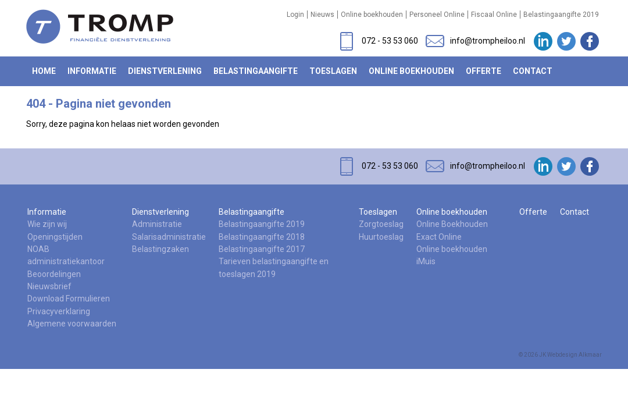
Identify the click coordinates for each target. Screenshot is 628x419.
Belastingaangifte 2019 (561, 14)
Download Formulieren (68, 298)
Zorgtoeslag (381, 224)
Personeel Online (437, 14)
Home (44, 71)
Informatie (91, 71)
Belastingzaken (160, 249)
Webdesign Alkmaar (574, 354)
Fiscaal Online (494, 14)
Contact (532, 71)
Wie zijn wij (47, 224)
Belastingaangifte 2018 (262, 237)
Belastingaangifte (255, 71)
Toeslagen (333, 71)
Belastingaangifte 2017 (262, 249)
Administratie (157, 224)
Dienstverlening (165, 71)
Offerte (483, 71)
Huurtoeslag (381, 237)
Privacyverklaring (58, 311)
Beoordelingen (54, 274)
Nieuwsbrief (49, 286)
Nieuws (322, 14)
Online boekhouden (372, 14)
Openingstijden (55, 237)
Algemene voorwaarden (71, 323)
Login (295, 14)
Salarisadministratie (169, 237)
